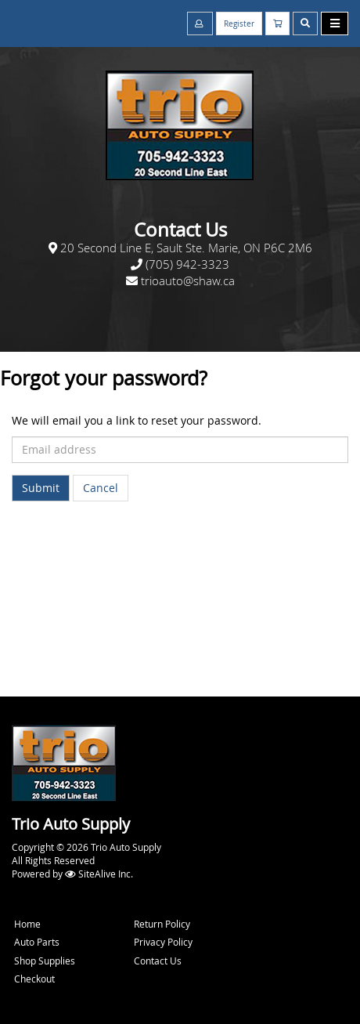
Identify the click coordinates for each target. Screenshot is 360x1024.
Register (239, 24)
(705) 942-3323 (187, 264)
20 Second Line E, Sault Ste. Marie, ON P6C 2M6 (186, 247)
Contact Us (158, 960)
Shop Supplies (44, 960)
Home (27, 923)
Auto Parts (36, 941)
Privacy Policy (163, 941)
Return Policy (162, 923)
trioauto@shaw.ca (188, 280)
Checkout (34, 978)
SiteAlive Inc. (105, 873)
